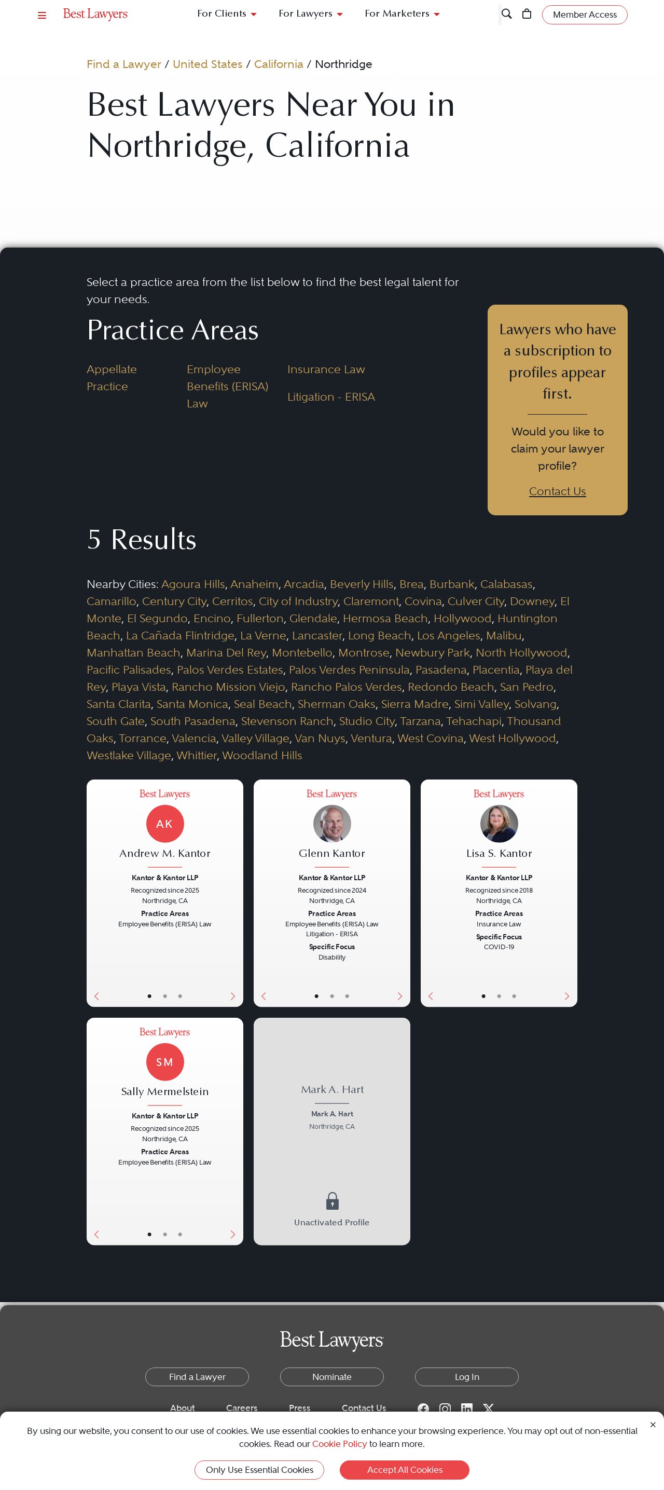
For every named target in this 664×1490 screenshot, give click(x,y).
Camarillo (111, 601)
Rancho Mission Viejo (228, 686)
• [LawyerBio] (165, 996)
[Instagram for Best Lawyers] (445, 1408)
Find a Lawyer (124, 64)
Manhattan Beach (134, 652)
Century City (174, 601)
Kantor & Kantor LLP (165, 877)
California (278, 64)
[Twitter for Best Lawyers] (488, 1408)
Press (300, 1408)
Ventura (371, 738)
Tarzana (420, 721)
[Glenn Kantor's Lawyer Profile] (332, 830)
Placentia (496, 669)
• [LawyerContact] (180, 996)
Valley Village (255, 738)
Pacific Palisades (129, 669)
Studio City (367, 721)
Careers (242, 1408)
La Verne (263, 635)
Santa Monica (192, 703)
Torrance (143, 738)
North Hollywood (522, 652)
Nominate (332, 1377)
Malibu (504, 635)
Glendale (313, 618)
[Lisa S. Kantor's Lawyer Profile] (499, 830)
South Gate (116, 721)
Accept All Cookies (404, 1470)
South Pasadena (193, 721)
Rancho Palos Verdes (346, 686)
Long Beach (379, 635)
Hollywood (463, 618)
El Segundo (157, 618)
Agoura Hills (193, 584)
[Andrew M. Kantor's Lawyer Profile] (164, 830)
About (182, 1408)
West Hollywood (512, 738)
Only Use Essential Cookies (259, 1470)
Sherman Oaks (337, 703)
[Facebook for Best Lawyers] (423, 1408)
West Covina (430, 738)
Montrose (364, 652)
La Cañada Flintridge (180, 635)
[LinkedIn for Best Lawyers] (467, 1408)
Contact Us (557, 491)
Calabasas (506, 584)
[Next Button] (235, 893)
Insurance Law (326, 369)
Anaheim (254, 584)
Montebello (302, 652)
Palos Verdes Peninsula (349, 669)
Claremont (371, 601)
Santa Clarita (119, 703)
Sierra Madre (415, 703)
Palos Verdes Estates (230, 669)
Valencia (194, 738)
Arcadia (304, 584)
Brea (411, 584)
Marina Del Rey (226, 652)
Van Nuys (320, 738)
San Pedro (527, 686)
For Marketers (397, 14)
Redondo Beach (451, 686)
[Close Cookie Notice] (653, 1424)
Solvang (536, 703)
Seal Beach (263, 703)
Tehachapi (474, 721)
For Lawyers (306, 14)
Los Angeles (448, 635)
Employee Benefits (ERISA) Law (227, 386)
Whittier (196, 755)
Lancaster (317, 635)
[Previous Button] (94, 893)
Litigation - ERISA (331, 396)
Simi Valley (481, 703)
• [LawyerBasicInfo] (150, 996)
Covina (423, 601)
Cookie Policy (339, 1444)
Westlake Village (129, 755)
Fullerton (260, 618)
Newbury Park (432, 652)
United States (208, 64)
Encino (212, 618)
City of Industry (298, 601)
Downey (532, 601)
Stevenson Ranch (287, 721)
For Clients (221, 14)
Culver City (476, 601)
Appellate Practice (112, 377)
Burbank (452, 584)
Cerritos (232, 601)
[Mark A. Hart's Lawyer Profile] (332, 1109)
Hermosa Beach (385, 618)
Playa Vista (139, 686)
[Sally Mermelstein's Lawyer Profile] (164, 1068)
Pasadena (441, 669)
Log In (467, 1377)
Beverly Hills (362, 584)
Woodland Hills (262, 755)
